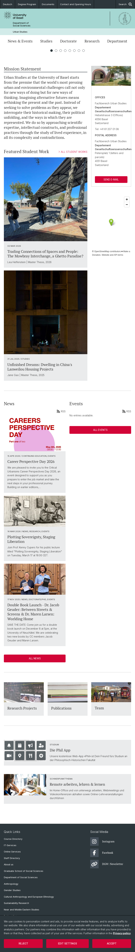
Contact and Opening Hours (75, 4)
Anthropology (11, 884)
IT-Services (10, 845)
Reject (23, 943)
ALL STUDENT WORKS (73, 151)
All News (35, 658)
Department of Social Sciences (21, 24)
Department (117, 41)
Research (92, 41)
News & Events (20, 41)
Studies (46, 41)
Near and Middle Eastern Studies (21, 909)
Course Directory (13, 839)
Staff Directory (12, 858)
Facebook (101, 853)
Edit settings (67, 943)
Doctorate (68, 41)
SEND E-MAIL (111, 179)
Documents (48, 4)
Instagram (102, 841)
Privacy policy (122, 933)
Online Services (12, 851)
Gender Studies (12, 890)
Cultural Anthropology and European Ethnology (29, 896)
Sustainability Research (16, 903)
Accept (112, 943)
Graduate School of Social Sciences (23, 871)
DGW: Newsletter (106, 864)
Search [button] (125, 4)
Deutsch (7, 4)
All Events (100, 429)
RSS (61, 411)
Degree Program (27, 4)
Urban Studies (20, 31)
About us (8, 864)
